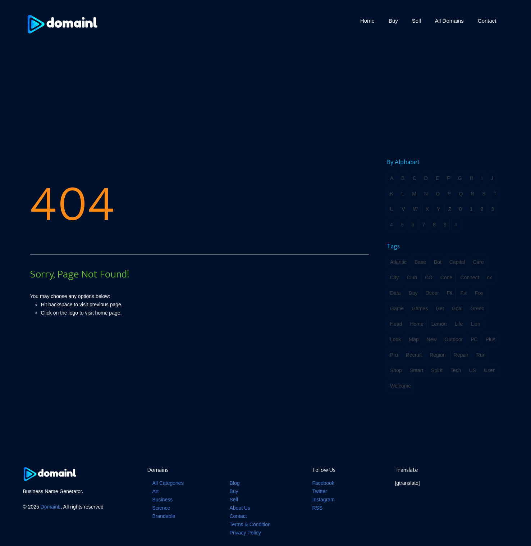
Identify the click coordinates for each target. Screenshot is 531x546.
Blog (235, 483)
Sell (416, 21)
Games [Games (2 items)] (420, 308)
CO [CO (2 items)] (428, 277)
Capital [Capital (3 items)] (457, 262)
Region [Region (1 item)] (437, 355)
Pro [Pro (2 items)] (394, 355)
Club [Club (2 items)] (412, 277)
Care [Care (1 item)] (478, 262)
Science (161, 508)
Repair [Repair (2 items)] (461, 355)
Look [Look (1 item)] (395, 339)
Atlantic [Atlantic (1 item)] (398, 262)
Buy (393, 21)
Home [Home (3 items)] (416, 324)
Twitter (319, 491)
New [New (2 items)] (432, 339)
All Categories (168, 483)
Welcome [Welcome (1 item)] (400, 386)
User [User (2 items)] (489, 370)
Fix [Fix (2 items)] (463, 293)
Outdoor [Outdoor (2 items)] (454, 339)
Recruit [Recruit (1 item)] (414, 355)
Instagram (323, 499)
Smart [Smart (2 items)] (416, 370)
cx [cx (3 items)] (489, 277)
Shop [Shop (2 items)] (396, 370)
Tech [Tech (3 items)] (455, 370)
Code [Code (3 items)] (446, 277)
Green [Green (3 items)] (477, 308)
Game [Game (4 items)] (397, 308)
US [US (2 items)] (472, 370)
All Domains (449, 21)
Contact (487, 21)
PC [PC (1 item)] (474, 339)
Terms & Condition (250, 524)
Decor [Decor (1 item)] (432, 293)
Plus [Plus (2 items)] (490, 339)
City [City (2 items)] (394, 277)
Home (367, 21)
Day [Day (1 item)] (413, 293)
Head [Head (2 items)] (396, 324)
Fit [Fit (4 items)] (450, 293)
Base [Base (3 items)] (420, 262)
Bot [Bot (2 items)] (437, 262)
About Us (240, 508)
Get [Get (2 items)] (440, 308)
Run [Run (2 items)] (481, 355)
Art (155, 491)
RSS (317, 508)
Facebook (323, 483)
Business (162, 499)
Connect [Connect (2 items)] (469, 277)
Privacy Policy (245, 533)
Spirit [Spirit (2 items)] (437, 370)
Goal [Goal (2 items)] (457, 308)
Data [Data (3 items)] (395, 293)
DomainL (51, 507)
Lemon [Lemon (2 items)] (439, 324)
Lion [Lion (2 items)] (475, 324)
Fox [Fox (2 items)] (479, 293)
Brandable (163, 516)
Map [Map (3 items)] (413, 339)
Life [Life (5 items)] (459, 324)
